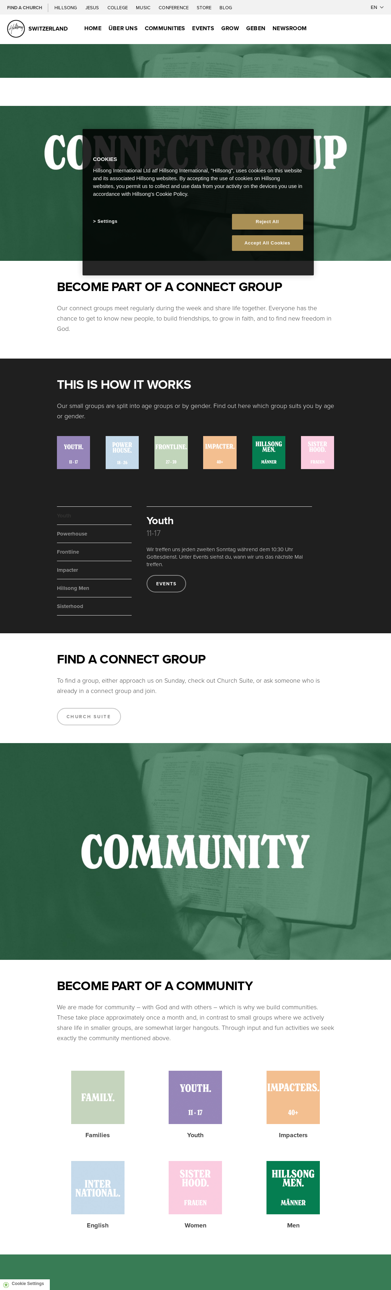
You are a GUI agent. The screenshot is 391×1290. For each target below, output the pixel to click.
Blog (226, 7)
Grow (230, 28)
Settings (107, 221)
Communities (165, 28)
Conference (174, 7)
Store (204, 7)
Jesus (92, 7)
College (118, 7)
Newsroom (290, 28)
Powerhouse (72, 534)
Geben (255, 28)
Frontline (68, 552)
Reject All (267, 221)
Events (203, 28)
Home (92, 28)
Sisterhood (70, 606)
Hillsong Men (73, 588)
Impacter (67, 570)
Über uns (123, 28)
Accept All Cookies (267, 243)
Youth (64, 516)
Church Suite (89, 716)
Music (144, 7)
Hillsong (66, 7)
